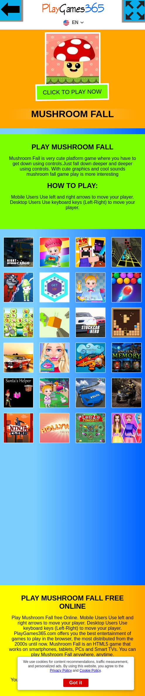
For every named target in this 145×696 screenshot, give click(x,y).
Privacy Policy (61, 670)
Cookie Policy (90, 670)
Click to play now (73, 91)
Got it (75, 682)
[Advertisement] (73, 508)
